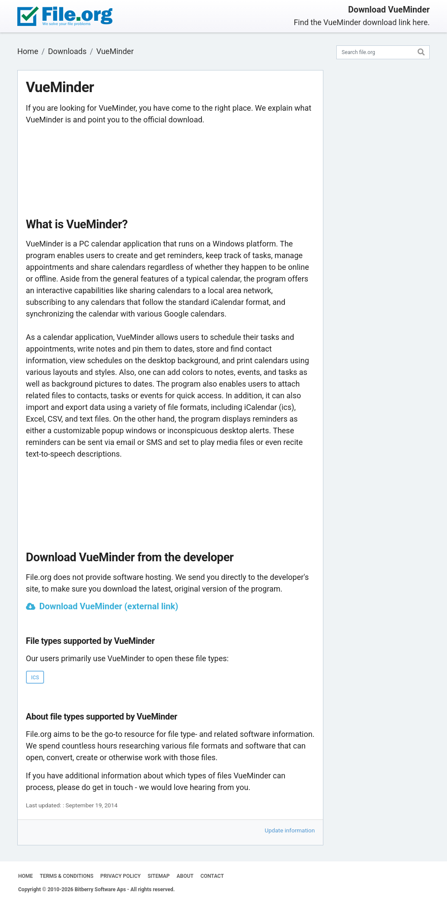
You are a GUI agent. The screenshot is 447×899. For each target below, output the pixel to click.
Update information (290, 830)
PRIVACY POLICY (120, 876)
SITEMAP (158, 876)
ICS (35, 678)
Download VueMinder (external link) (108, 606)
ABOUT (185, 876)
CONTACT (212, 876)
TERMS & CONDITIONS (66, 876)
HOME (25, 876)
